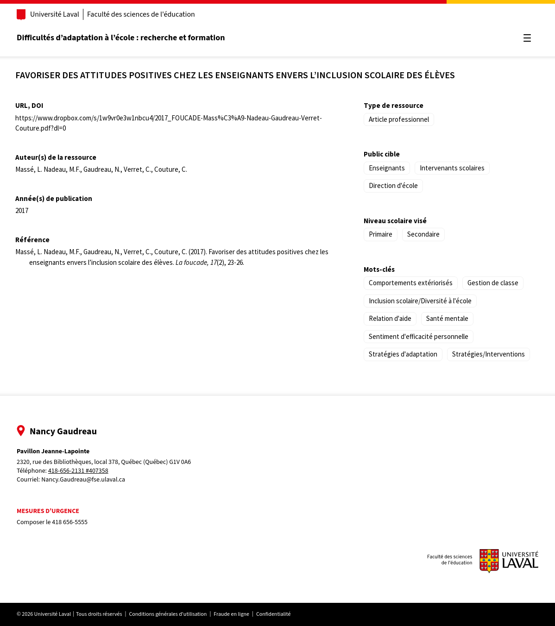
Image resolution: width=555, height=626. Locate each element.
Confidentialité (273, 614)
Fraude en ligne (231, 614)
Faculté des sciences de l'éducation (141, 14)
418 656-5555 (70, 522)
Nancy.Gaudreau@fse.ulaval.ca (83, 479)
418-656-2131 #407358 (78, 471)
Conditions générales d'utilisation (168, 614)
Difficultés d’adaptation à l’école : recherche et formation (121, 38)
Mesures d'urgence (48, 511)
